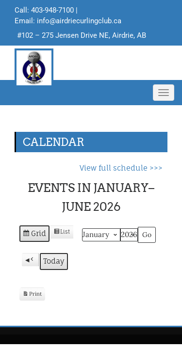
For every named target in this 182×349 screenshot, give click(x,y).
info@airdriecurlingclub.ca (79, 20)
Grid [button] (34, 235)
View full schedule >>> (121, 168)
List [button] (61, 233)
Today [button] (54, 261)
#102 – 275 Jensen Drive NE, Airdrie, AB (81, 35)
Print (32, 295)
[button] (30, 260)
